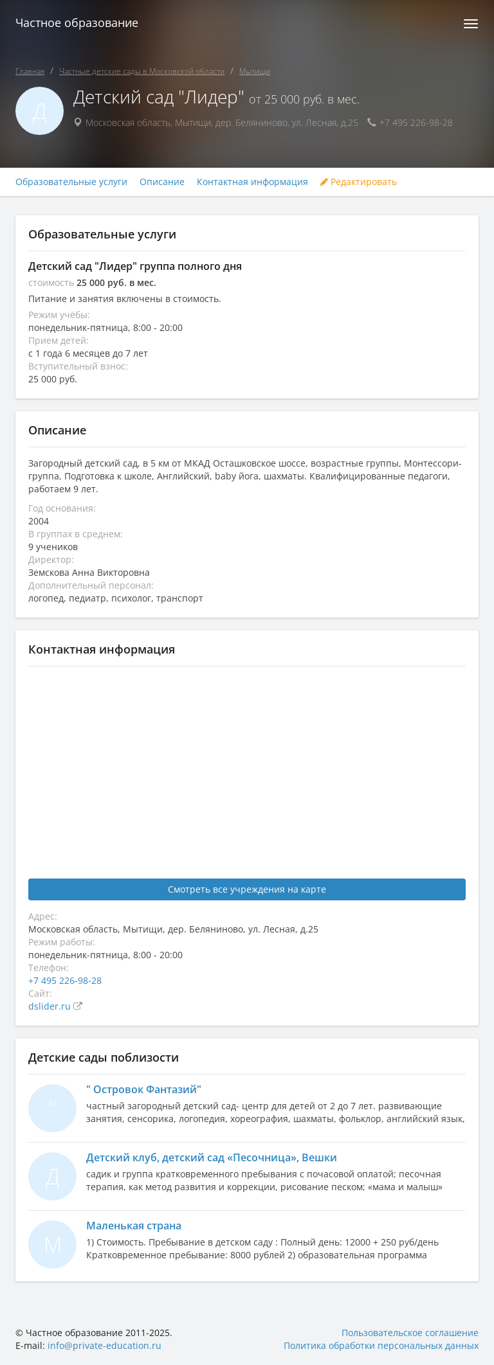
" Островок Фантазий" (143, 1089)
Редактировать (358, 181)
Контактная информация (252, 181)
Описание (162, 181)
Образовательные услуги (71, 181)
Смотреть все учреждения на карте (247, 889)
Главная (29, 71)
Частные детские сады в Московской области (141, 71)
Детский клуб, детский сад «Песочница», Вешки (211, 1157)
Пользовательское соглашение (410, 1332)
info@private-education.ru (104, 1345)
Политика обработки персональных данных (381, 1345)
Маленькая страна (133, 1225)
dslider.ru (50, 1006)
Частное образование (76, 22)
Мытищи (254, 71)
